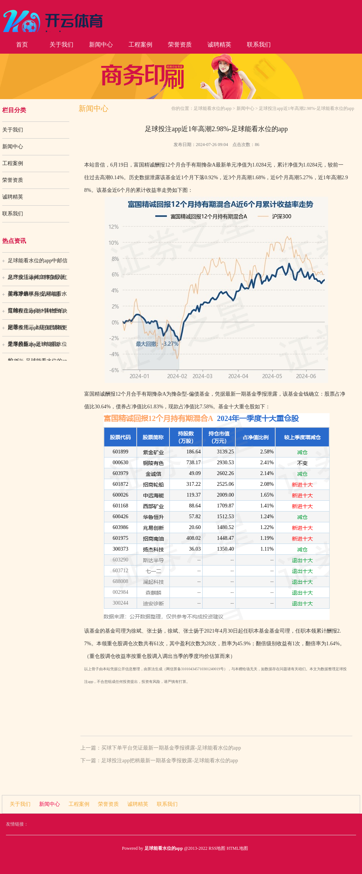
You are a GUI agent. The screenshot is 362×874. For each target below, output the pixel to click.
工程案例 (140, 44)
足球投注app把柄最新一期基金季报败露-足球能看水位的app (169, 760)
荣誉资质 (180, 44)
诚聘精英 (219, 44)
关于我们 (61, 44)
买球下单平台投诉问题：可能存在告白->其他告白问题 (36, 297)
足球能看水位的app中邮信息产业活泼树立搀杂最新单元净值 (37, 263)
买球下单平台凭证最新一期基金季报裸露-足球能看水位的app (171, 748)
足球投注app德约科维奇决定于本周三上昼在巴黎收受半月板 (37, 313)
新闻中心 (101, 44)
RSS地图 (217, 848)
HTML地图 (237, 848)
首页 (22, 44)
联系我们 (259, 44)
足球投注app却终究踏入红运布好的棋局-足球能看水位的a (37, 280)
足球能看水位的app (212, 108)
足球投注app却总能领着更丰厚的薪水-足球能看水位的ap (37, 330)
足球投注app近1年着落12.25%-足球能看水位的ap (37, 347)
